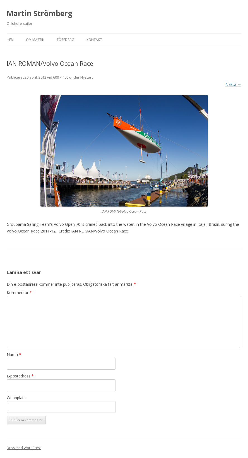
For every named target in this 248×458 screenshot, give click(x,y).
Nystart (86, 77)
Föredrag (65, 39)
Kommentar (19, 292)
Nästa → (233, 84)
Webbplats (16, 397)
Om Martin (35, 39)
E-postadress (20, 376)
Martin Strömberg (39, 13)
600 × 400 (60, 77)
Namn (14, 354)
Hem (10, 39)
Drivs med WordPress (24, 447)
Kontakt (94, 39)
